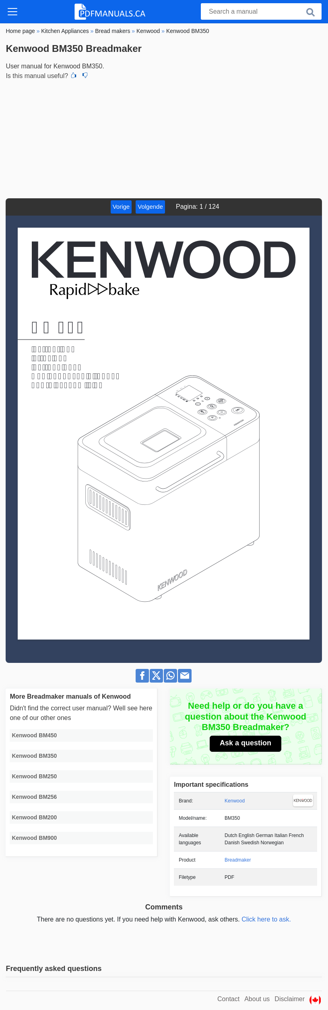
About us (257, 999)
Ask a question (245, 743)
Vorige (121, 206)
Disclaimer (289, 999)
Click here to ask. (266, 919)
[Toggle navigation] (12, 12)
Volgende (150, 206)
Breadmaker (238, 860)
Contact (228, 999)
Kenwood (235, 801)
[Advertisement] (164, 138)
